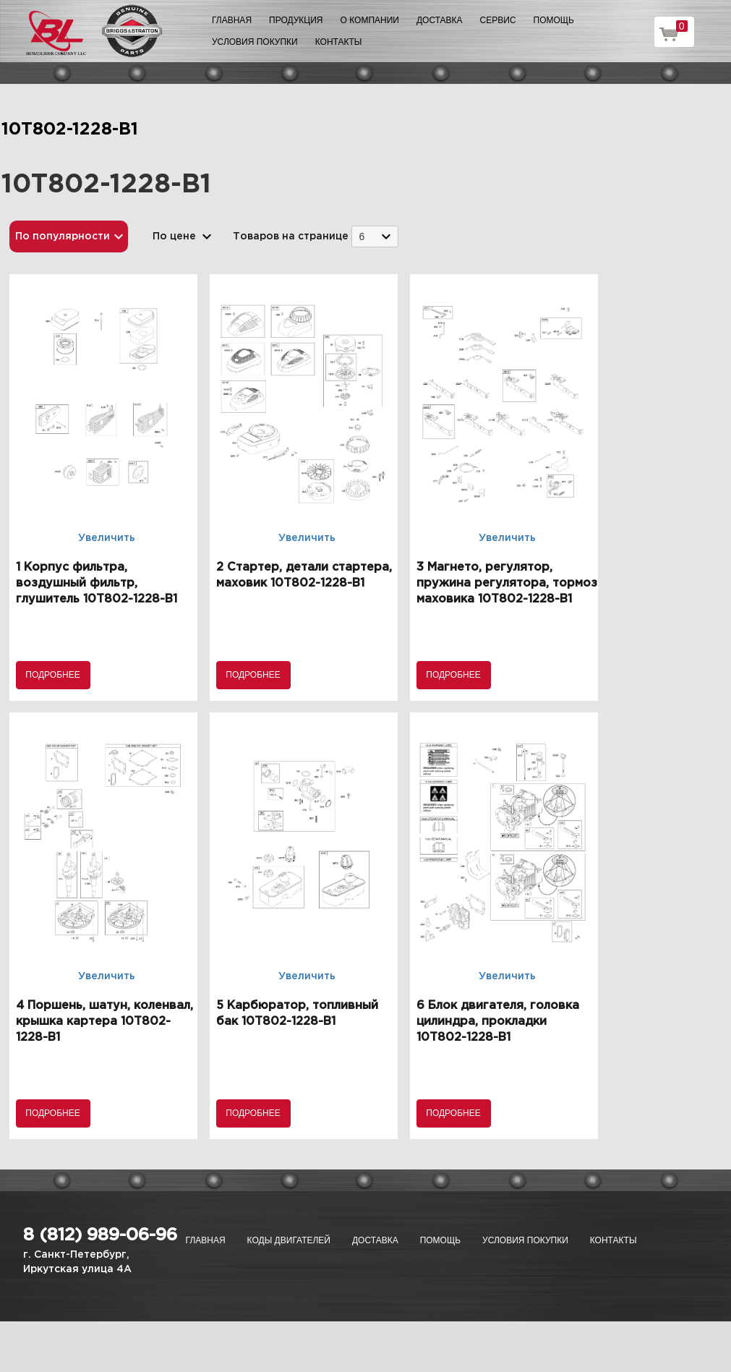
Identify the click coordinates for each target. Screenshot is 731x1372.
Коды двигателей (288, 1240)
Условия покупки (255, 42)
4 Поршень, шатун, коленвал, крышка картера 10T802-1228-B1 (104, 1021)
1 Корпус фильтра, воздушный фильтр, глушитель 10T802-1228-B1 (96, 583)
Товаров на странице (291, 236)
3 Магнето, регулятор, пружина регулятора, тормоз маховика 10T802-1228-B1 (506, 583)
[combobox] (374, 236)
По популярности (62, 236)
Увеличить (106, 538)
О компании (370, 20)
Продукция (295, 20)
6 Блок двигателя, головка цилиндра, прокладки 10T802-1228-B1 (497, 1021)
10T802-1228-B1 (69, 129)
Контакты (338, 42)
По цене (174, 236)
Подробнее (52, 675)
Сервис (498, 20)
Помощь (554, 20)
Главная (232, 20)
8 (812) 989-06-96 (100, 1235)
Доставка (439, 20)
